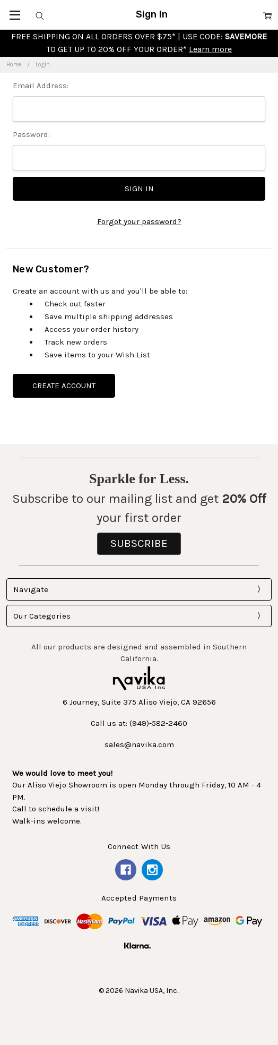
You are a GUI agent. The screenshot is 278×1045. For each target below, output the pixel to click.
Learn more (210, 49)
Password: (31, 134)
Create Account (63, 385)
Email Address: (40, 85)
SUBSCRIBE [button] (139, 543)
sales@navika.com (139, 744)
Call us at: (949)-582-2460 (139, 723)
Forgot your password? (139, 221)
